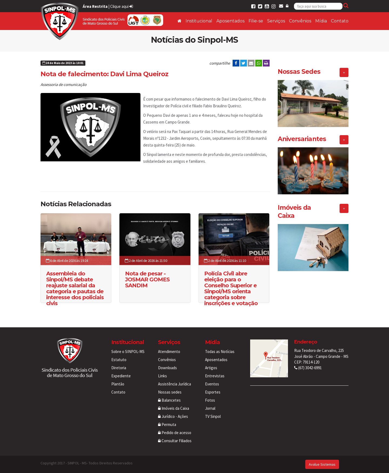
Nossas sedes (170, 392)
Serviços (276, 21)
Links (162, 375)
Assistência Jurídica (174, 384)
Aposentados (230, 21)
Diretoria (118, 367)
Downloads (167, 367)
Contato (339, 21)
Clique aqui (121, 6)
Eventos (212, 384)
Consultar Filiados (175, 440)
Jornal (210, 408)
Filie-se (256, 21)
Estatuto (118, 359)
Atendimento (169, 351)
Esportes (212, 392)
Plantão (117, 384)
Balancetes (169, 400)
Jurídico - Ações (173, 416)
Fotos (210, 400)
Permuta (167, 424)
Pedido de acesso (174, 432)
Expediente (121, 375)
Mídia (321, 21)
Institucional (199, 21)
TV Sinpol (213, 416)
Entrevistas (214, 375)
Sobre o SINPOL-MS (128, 351)
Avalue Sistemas (322, 464)
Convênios (300, 21)
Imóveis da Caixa (173, 408)
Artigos (211, 367)
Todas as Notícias (219, 351)
